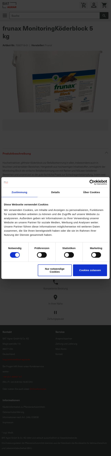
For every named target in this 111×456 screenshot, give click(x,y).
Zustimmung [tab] (19, 192)
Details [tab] (55, 192)
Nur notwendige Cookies (54, 270)
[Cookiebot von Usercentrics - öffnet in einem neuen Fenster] (92, 182)
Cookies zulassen (90, 270)
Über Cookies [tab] (91, 192)
